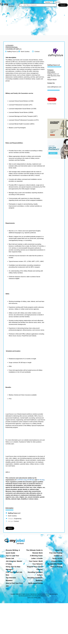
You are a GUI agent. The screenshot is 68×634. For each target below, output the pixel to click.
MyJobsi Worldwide (54, 564)
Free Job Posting (55, 553)
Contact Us (58, 556)
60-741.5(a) (40, 480)
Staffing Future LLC (53, 65)
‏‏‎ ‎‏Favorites (48, 2)
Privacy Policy (56, 561)
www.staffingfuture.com (54, 87)
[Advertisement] (34, 20)
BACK (10, 528)
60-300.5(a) (30, 480)
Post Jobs (57, 2)
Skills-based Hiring (35, 583)
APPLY (52, 99)
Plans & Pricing (56, 567)
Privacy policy (37, 597)
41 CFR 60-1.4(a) (21, 480)
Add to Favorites (52, 103)
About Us (58, 550)
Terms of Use (57, 558)
